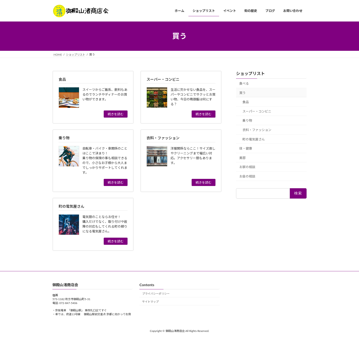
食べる (244, 83)
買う (242, 92)
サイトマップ (150, 301)
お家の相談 (247, 167)
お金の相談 (247, 176)
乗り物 (247, 120)
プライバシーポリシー (156, 293)
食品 (245, 102)
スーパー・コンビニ (256, 111)
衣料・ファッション (256, 130)
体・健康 (245, 148)
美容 (242, 157)
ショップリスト (250, 73)
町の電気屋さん (253, 139)
